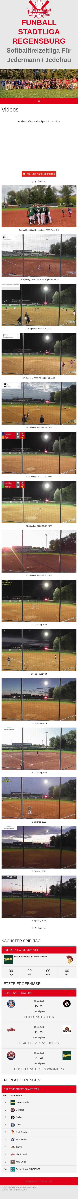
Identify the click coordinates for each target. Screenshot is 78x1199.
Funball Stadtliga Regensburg (39, 31)
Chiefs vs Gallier (39, 1017)
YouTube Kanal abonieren (39, 174)
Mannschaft (17, 1095)
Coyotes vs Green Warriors (39, 1069)
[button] (42, 181)
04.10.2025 (39, 1001)
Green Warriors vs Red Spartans (31, 956)
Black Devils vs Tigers (39, 1043)
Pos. (5, 1095)
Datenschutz (46, 1181)
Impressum (31, 1181)
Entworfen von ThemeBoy (14, 1190)
